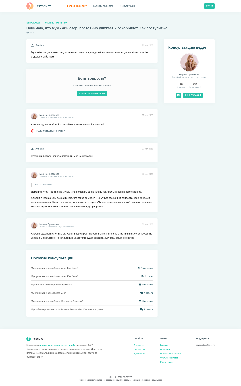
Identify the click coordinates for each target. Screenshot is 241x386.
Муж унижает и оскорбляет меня (48, 293)
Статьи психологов (169, 358)
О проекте (138, 345)
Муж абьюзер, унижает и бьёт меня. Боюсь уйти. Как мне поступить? (68, 309)
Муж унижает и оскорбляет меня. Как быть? (54, 268)
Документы (139, 353)
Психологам (139, 349)
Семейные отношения (56, 23)
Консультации (34, 23)
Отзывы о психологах (170, 353)
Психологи (165, 349)
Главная (164, 345)
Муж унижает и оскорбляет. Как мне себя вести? (57, 301)
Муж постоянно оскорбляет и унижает (51, 284)
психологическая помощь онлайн (57, 345)
